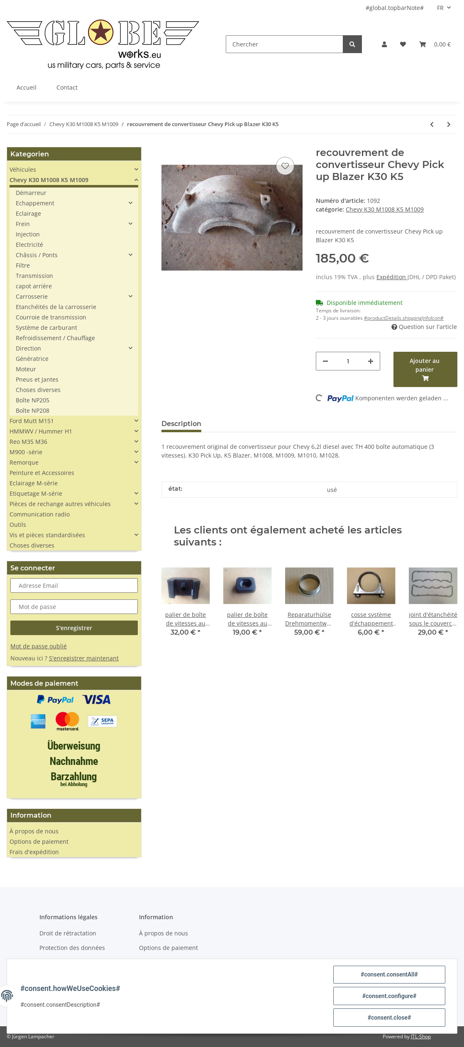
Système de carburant (46, 327)
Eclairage (28, 213)
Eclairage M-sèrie (34, 483)
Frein (23, 224)
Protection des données (72, 948)
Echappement (35, 203)
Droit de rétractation (67, 933)
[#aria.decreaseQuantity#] (325, 361)
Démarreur (31, 193)
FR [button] (440, 8)
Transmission (34, 276)
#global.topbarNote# (395, 8)
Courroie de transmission (51, 317)
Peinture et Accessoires (42, 473)
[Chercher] (284, 44)
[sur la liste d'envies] (285, 166)
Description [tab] (181, 424)
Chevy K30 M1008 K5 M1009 (385, 209)
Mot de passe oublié (38, 646)
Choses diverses (38, 390)
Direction (28, 348)
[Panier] (435, 44)
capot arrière (34, 286)
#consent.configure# (389, 996)
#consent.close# (389, 1017)
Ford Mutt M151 (32, 421)
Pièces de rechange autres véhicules (60, 504)
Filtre (23, 265)
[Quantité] (347, 361)
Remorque (24, 462)
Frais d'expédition (34, 852)
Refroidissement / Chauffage (55, 338)
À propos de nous (34, 831)
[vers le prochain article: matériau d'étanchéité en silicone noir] (448, 124)
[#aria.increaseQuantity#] (370, 361)
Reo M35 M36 (28, 442)
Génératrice (32, 359)
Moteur (26, 369)
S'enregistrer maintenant (84, 658)
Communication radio (40, 514)
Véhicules (23, 169)
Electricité (29, 244)
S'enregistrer (74, 628)
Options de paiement (39, 841)
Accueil (27, 87)
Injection (28, 234)
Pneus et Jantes (37, 379)
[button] (384, 44)
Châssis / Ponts (37, 255)
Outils (18, 524)
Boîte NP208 (32, 410)
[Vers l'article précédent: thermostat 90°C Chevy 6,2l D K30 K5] (431, 124)
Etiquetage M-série (36, 493)
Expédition (392, 277)
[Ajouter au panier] (425, 369)
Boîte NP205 (32, 400)
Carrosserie (32, 296)
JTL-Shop (421, 1036)
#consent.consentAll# (389, 974)
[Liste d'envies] (403, 44)
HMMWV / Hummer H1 (41, 431)
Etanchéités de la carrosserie (56, 307)
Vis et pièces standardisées (47, 535)
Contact (67, 87)
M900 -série (26, 452)
